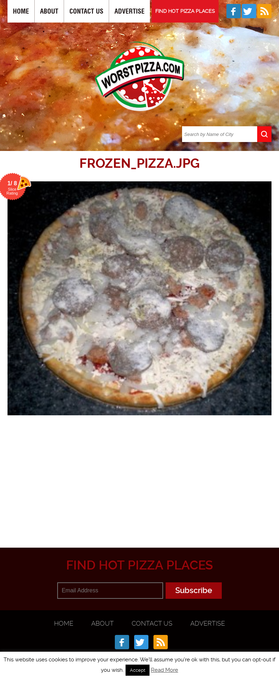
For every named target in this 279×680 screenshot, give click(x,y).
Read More (164, 670)
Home (21, 11)
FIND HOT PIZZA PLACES (185, 11)
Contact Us (86, 11)
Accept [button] (137, 670)
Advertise (129, 11)
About (49, 11)
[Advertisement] (143, 479)
